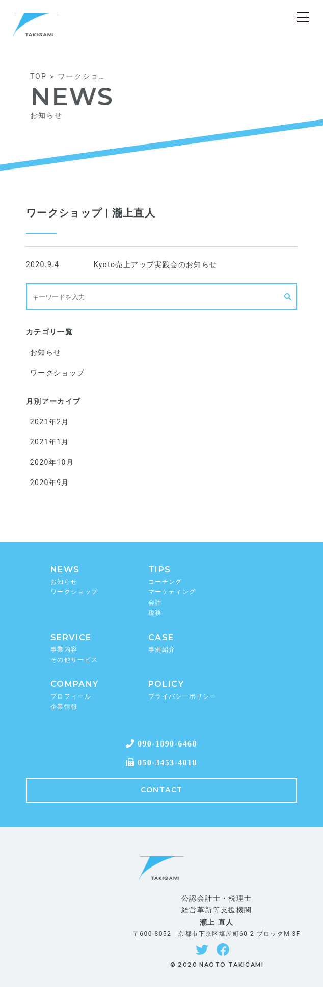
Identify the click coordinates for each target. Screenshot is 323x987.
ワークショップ (57, 373)
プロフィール (70, 696)
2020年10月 (52, 462)
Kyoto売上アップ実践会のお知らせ (156, 264)
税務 (155, 612)
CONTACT (162, 790)
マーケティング (172, 591)
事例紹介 (162, 649)
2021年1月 (49, 442)
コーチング (165, 581)
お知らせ (46, 352)
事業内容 (64, 649)
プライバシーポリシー (182, 696)
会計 (155, 602)
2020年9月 (49, 482)
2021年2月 (49, 422)
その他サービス (74, 659)
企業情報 (64, 706)
